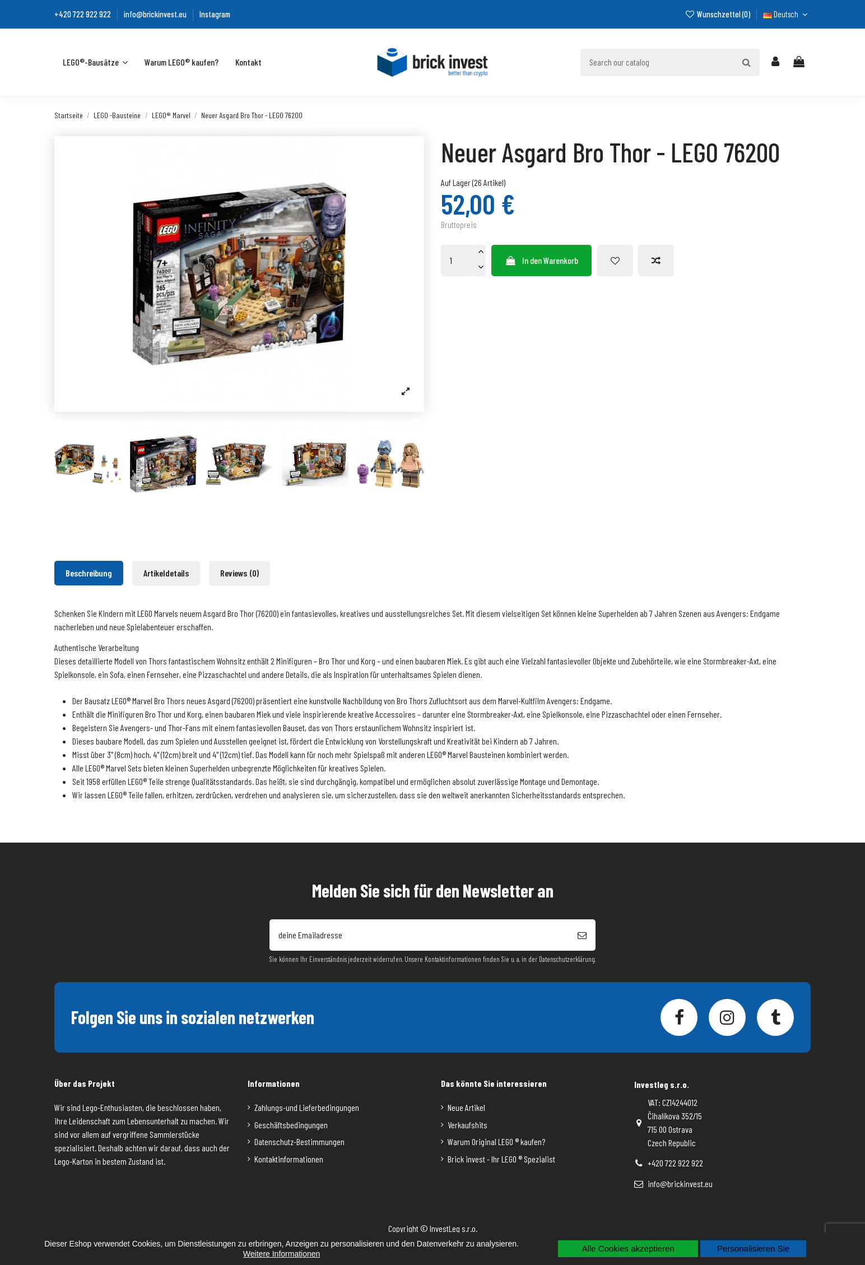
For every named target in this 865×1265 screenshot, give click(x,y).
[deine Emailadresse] (419, 935)
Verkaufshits (467, 1124)
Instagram (214, 14)
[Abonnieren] (582, 935)
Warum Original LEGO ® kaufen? (496, 1141)
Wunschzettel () (717, 14)
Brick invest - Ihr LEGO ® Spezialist (501, 1159)
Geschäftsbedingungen (291, 1124)
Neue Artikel (466, 1107)
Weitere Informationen (281, 1253)
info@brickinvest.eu (156, 14)
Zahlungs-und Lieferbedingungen (306, 1107)
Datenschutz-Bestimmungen (299, 1141)
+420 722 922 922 (83, 14)
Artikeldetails (166, 573)
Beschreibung (89, 573)
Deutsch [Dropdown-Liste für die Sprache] (787, 14)
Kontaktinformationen (288, 1159)
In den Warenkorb (542, 260)
